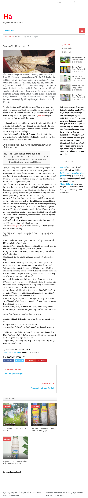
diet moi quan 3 (15, 226)
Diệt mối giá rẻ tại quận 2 (14, 374)
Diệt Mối (16, 352)
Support (63, 495)
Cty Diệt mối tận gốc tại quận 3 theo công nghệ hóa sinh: (27, 159)
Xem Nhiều (67, 48)
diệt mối (41, 115)
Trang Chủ (7, 352)
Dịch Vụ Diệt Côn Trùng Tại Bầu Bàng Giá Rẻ (78, 87)
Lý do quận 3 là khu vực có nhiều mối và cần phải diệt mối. (27, 157)
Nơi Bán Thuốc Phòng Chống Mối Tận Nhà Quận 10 (15, 462)
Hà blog (69, 492)
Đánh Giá (66, 52)
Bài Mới (66, 45)
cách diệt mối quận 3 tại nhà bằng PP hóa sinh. (26, 162)
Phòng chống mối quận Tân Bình (42, 388)
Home (17, 37)
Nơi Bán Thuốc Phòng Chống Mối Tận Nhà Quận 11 (43, 430)
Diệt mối (63, 167)
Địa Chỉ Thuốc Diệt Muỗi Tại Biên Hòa (14, 430)
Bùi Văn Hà (34, 492)
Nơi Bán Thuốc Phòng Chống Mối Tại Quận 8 (78, 97)
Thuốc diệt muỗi (66, 184)
